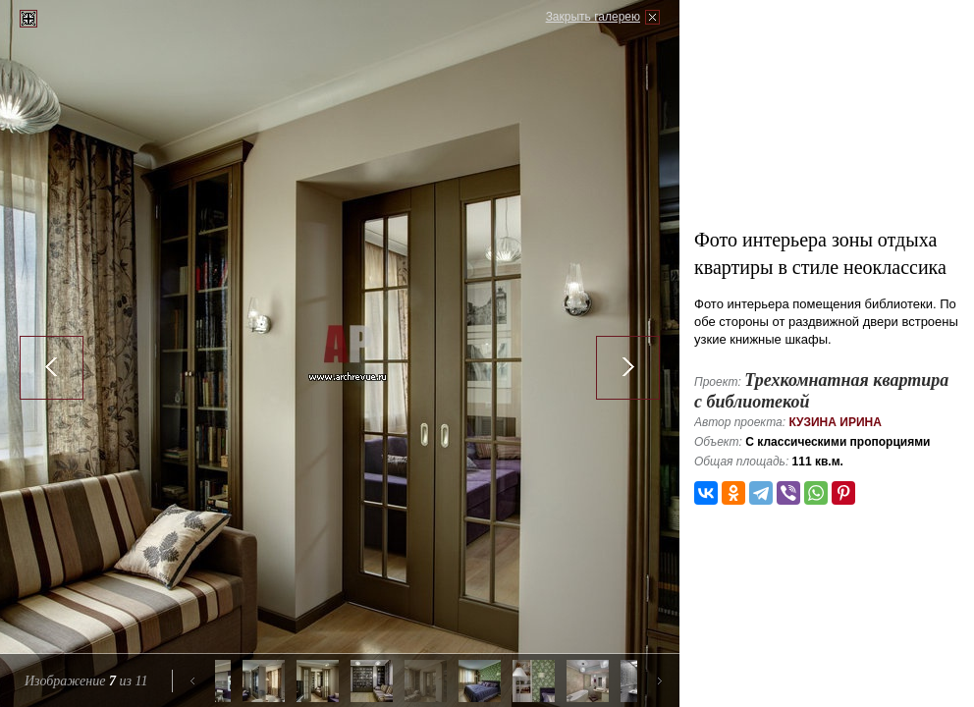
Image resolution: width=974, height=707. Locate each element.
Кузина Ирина (834, 422)
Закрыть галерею (593, 17)
